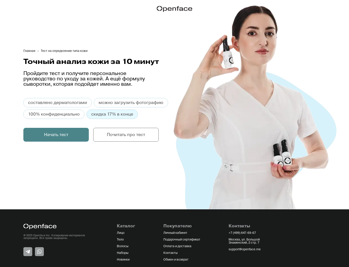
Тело (120, 239)
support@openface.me (245, 249)
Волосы (122, 246)
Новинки (123, 259)
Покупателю (177, 226)
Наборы (122, 253)
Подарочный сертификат (181, 239)
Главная (29, 51)
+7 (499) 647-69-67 (242, 232)
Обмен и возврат (176, 259)
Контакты (170, 253)
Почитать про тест (126, 135)
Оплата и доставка (177, 246)
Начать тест (56, 135)
